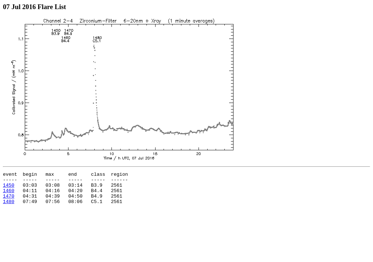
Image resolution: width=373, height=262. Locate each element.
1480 (8, 208)
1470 (8, 201)
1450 (8, 188)
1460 (8, 194)
